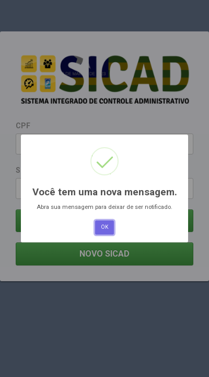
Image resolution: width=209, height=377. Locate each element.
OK (104, 227)
